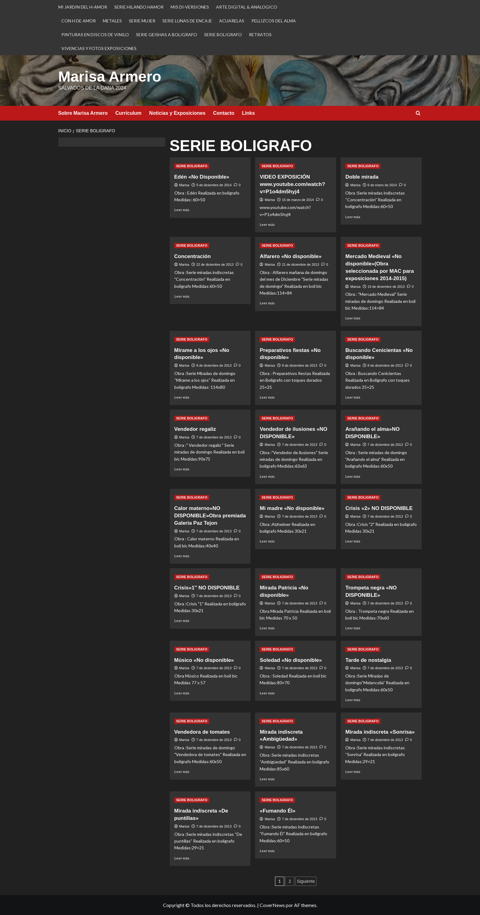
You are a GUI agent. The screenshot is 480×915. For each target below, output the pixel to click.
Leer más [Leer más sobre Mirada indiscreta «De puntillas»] (181, 857)
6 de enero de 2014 (382, 185)
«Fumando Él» (277, 810)
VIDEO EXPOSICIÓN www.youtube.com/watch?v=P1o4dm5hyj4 (292, 184)
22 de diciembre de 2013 (215, 264)
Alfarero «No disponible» (290, 256)
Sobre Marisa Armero (83, 112)
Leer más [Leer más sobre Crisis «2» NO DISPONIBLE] (352, 541)
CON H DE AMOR (78, 20)
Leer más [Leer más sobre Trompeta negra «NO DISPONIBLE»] (352, 627)
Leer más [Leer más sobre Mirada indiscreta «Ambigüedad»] (267, 778)
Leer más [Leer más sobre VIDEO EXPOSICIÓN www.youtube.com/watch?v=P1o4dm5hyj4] (267, 224)
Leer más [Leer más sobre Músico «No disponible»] (181, 692)
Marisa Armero (109, 76)
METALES (112, 20)
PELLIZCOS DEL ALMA (273, 20)
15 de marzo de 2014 (298, 199)
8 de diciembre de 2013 (214, 365)
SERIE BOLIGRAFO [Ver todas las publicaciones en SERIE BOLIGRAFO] (191, 166)
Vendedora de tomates (202, 732)
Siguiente (306, 880)
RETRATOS (260, 34)
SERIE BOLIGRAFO (223, 34)
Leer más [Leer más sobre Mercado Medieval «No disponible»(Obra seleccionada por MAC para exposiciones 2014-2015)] (352, 317)
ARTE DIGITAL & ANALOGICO (246, 7)
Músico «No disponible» (204, 660)
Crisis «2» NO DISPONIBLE (378, 508)
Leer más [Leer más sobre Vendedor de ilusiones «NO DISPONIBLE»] (267, 476)
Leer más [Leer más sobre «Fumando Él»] (267, 850)
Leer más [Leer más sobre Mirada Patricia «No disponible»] (267, 627)
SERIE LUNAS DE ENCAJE (187, 20)
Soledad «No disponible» (291, 660)
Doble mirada (361, 177)
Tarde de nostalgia (368, 660)
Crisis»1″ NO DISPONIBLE (207, 587)
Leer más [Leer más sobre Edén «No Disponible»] (181, 209)
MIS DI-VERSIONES (190, 7)
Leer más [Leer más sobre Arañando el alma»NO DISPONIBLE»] (352, 476)
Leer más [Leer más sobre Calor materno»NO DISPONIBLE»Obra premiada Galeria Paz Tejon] (181, 555)
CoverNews (272, 905)
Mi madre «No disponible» (292, 508)
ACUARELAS (231, 20)
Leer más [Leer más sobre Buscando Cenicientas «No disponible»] (352, 397)
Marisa (184, 185)
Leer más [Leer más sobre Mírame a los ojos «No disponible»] (181, 397)
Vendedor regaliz (195, 429)
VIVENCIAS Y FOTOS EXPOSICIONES (99, 48)
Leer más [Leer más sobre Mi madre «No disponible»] (267, 541)
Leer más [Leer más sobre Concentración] (181, 296)
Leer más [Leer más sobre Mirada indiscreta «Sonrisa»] (352, 771)
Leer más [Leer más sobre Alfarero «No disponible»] (267, 302)
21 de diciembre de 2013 (300, 264)
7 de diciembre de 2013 (214, 437)
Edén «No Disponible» (201, 177)
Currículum (128, 112)
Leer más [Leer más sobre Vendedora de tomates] (181, 771)
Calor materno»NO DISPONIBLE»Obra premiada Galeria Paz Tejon (210, 515)
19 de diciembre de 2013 (386, 286)
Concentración (192, 256)
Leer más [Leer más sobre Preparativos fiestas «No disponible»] (267, 397)
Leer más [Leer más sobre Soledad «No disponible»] (267, 692)
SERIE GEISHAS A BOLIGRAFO (166, 34)
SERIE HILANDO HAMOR (139, 7)
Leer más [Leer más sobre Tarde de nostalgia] (352, 699)
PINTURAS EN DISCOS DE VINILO (95, 34)
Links (248, 112)
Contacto (223, 112)
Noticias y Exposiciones (177, 112)
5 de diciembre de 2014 (214, 185)
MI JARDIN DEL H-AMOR (82, 7)
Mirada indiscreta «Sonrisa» (380, 732)
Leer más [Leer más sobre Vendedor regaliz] (181, 468)
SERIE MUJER (142, 20)
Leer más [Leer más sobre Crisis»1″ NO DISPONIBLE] (181, 620)
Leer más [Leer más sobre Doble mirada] (352, 216)
